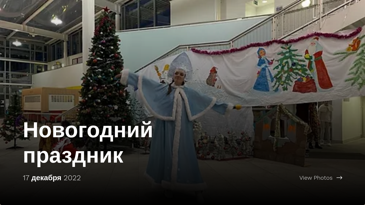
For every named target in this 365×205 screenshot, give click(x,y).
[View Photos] (273, 177)
